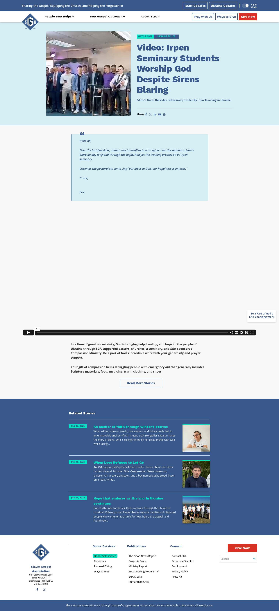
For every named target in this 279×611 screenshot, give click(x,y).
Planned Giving (103, 566)
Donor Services (104, 546)
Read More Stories (141, 383)
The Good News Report (142, 556)
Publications (136, 546)
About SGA (149, 16)
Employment (179, 566)
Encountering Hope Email (144, 571)
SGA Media (135, 576)
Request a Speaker (183, 561)
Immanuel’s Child (139, 581)
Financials (100, 561)
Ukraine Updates (223, 6)
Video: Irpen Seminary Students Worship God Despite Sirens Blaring (178, 68)
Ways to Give (226, 17)
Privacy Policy (180, 571)
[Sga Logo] (30, 21)
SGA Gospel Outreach (106, 16)
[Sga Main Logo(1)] (41, 552)
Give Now (248, 17)
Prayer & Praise (138, 561)
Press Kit (177, 576)
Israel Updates (195, 6)
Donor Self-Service (105, 556)
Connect (176, 546)
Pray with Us (203, 17)
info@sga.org (34, 581)
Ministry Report (138, 566)
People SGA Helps (58, 16)
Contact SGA (179, 556)
